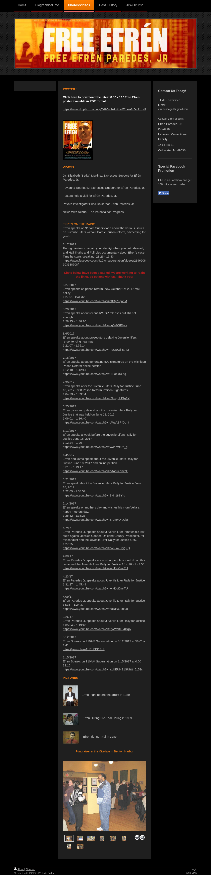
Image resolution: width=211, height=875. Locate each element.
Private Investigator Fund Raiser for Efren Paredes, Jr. (98, 204)
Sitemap (30, 869)
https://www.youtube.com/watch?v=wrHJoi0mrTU (95, 568)
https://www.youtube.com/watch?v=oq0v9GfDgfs (95, 325)
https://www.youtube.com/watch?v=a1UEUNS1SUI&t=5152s (103, 669)
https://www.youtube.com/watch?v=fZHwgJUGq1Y (96, 398)
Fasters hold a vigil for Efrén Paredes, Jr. (90, 195)
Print (19, 869)
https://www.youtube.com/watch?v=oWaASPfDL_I (96, 422)
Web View (191, 872)
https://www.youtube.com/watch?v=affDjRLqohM (95, 301)
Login (194, 869)
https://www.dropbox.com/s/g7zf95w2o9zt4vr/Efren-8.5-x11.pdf (104, 109)
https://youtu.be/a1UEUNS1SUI (83, 649)
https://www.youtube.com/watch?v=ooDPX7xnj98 (95, 608)
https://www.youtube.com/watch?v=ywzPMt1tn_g (95, 446)
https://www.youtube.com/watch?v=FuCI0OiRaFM (96, 349)
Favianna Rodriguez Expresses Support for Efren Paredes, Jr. (104, 187)
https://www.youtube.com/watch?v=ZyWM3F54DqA (97, 629)
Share (164, 193)
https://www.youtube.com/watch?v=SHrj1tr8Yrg (94, 495)
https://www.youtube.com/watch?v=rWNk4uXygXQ (96, 548)
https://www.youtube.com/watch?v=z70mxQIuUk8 (96, 519)
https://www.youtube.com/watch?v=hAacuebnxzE (95, 471)
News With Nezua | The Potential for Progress (93, 212)
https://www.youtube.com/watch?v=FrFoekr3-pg (94, 374)
